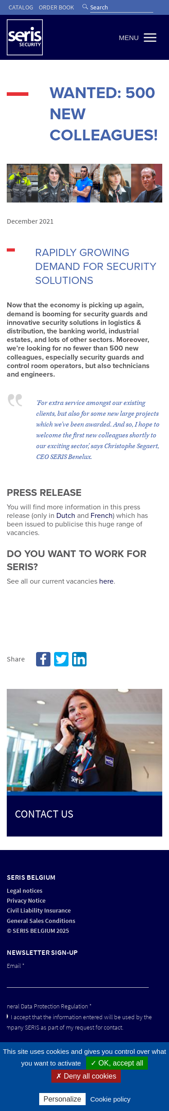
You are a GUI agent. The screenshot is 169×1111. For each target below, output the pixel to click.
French (102, 515)
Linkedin (79, 659)
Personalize (63, 1099)
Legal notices (24, 890)
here (106, 581)
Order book (56, 7)
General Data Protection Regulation (46, 1006)
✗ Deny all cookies (86, 1076)
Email (16, 966)
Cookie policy (110, 1099)
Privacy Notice (26, 900)
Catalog (21, 7)
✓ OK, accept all (117, 1063)
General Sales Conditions (41, 921)
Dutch (65, 515)
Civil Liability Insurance (39, 910)
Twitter (61, 659)
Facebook (43, 659)
